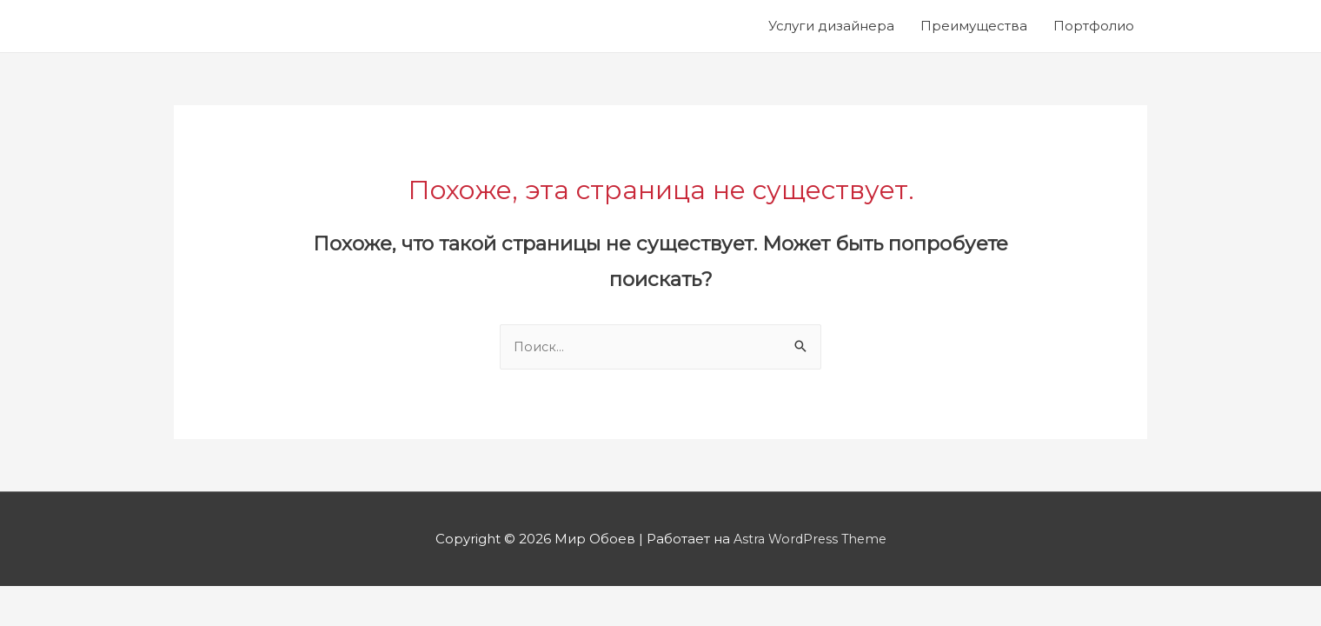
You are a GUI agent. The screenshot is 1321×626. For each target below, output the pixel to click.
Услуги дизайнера (831, 25)
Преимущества (973, 25)
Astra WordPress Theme (810, 539)
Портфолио (1093, 25)
